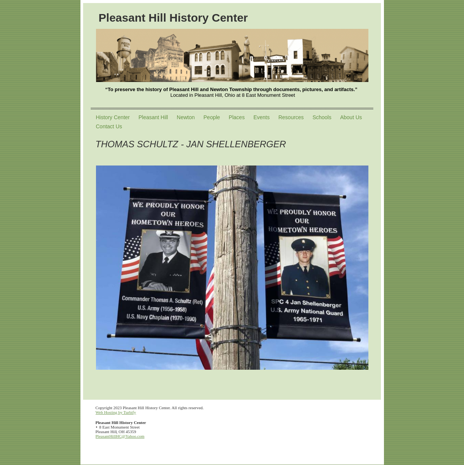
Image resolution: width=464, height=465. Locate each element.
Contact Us (109, 126)
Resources (291, 117)
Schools (322, 117)
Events (261, 117)
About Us (351, 117)
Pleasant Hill (153, 117)
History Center (113, 117)
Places (237, 117)
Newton (186, 117)
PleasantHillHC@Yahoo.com (120, 436)
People (211, 117)
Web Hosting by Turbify (116, 412)
